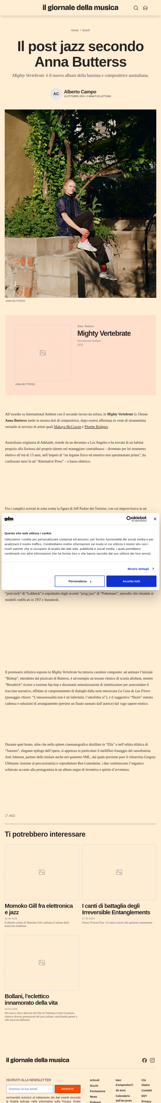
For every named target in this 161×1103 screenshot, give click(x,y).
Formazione (97, 1091)
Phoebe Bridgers (96, 427)
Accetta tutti (131, 581)
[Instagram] (152, 1060)
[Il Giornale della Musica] (80, 8)
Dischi (86, 30)
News (93, 1096)
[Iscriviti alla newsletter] (145, 8)
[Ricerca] (136, 8)
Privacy (146, 1101)
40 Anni (120, 1090)
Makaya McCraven (67, 427)
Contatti (147, 1090)
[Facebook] (144, 1060)
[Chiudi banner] (155, 518)
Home (74, 30)
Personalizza (80, 581)
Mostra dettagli (138, 568)
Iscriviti (67, 1089)
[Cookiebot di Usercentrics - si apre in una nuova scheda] (129, 519)
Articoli (94, 1080)
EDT (144, 1095)
